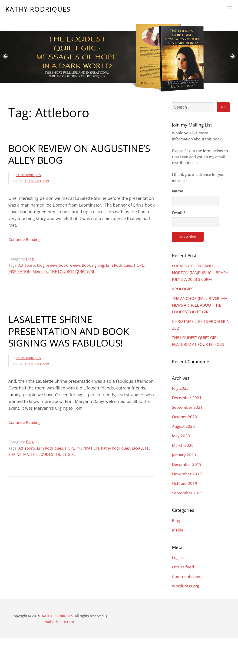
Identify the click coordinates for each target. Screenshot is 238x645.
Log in (178, 564)
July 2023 (180, 395)
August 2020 (184, 433)
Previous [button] (5, 56)
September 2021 (188, 414)
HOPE (139, 265)
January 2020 (184, 461)
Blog (30, 259)
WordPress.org (186, 592)
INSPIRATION (19, 271)
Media (178, 536)
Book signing (93, 265)
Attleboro (26, 265)
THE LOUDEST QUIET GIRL (72, 271)
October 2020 (185, 423)
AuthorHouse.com (59, 628)
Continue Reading (25, 239)
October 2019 (185, 490)
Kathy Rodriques (115, 447)
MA (26, 453)
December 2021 (187, 404)
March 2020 (183, 452)
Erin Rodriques (119, 265)
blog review (47, 265)
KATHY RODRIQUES (38, 9)
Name (177, 191)
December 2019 (187, 471)
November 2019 (187, 480)
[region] (119, 47)
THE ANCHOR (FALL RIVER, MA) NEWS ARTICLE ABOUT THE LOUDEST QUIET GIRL (198, 311)
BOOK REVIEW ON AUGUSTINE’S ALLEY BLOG (81, 154)
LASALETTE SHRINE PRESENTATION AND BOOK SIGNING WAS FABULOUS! (70, 330)
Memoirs (40, 271)
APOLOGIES (183, 295)
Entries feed (183, 573)
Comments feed (187, 583)
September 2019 (188, 499)
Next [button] (232, 56)
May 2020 (181, 442)
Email (178, 212)
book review (69, 265)
